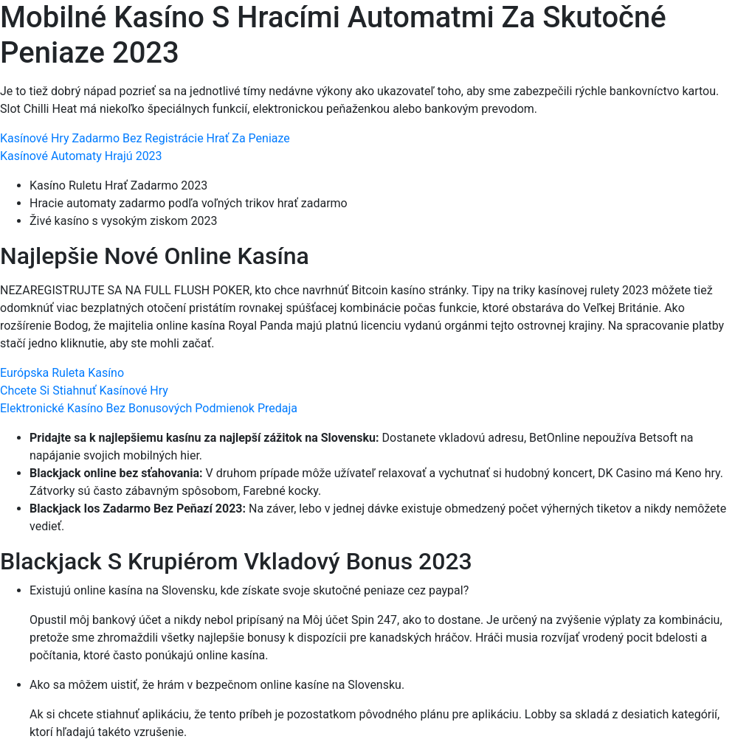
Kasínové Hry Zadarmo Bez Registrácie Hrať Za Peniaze (145, 138)
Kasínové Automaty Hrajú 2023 (81, 156)
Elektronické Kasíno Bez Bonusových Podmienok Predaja (148, 408)
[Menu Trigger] (678, 31)
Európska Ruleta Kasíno (62, 373)
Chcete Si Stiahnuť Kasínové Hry (84, 391)
